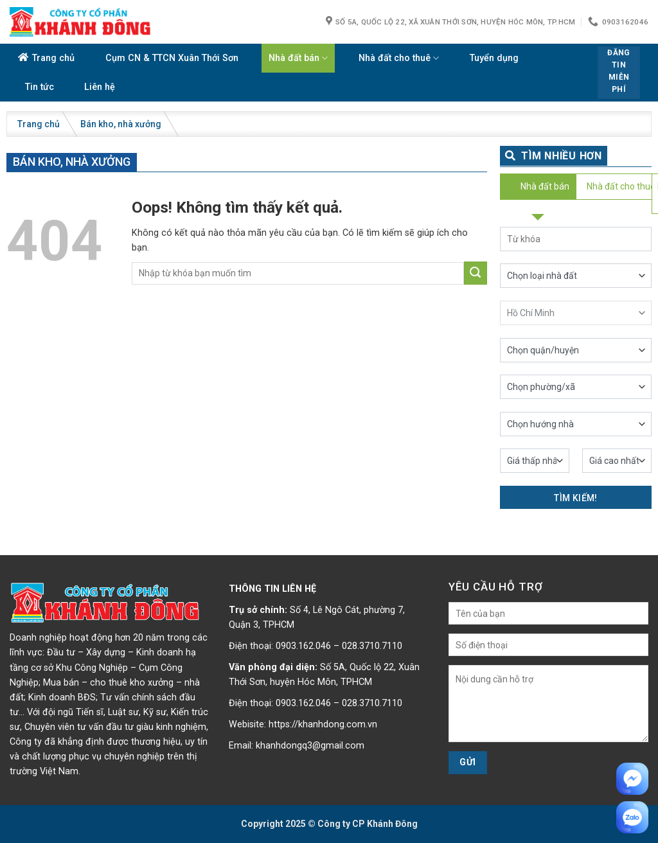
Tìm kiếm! (576, 498)
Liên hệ (99, 87)
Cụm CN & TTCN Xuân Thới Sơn (171, 58)
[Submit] (475, 273)
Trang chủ (53, 58)
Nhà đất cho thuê (399, 58)
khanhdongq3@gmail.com (310, 745)
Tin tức (39, 87)
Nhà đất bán (298, 58)
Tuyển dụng (494, 58)
